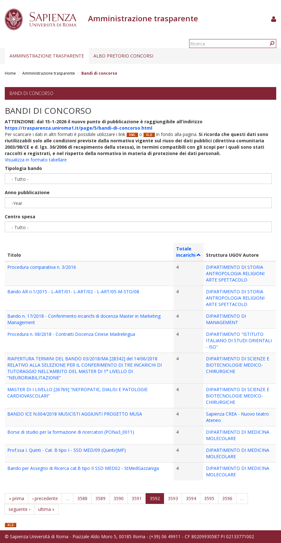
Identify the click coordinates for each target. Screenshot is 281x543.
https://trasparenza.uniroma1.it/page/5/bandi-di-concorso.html (78, 128)
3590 (118, 498)
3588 (82, 498)
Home (10, 73)
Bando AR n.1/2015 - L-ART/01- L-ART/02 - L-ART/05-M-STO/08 (73, 291)
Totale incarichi (188, 252)
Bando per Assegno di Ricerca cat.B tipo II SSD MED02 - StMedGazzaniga (83, 468)
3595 (209, 498)
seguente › (19, 509)
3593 (173, 498)
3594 (191, 498)
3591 (137, 498)
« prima (16, 498)
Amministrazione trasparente (47, 56)
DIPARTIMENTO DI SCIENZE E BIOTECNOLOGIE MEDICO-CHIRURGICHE (237, 365)
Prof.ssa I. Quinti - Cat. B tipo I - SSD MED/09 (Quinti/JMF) (66, 450)
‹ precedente (45, 498)
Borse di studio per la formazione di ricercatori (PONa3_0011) (70, 432)
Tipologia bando (23, 168)
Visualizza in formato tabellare (36, 160)
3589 (100, 498)
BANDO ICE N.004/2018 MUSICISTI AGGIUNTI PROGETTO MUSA (74, 414)
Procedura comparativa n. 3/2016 (41, 267)
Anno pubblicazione (27, 192)
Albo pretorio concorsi (123, 56)
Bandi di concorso (31, 93)
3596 (227, 498)
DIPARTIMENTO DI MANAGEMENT (226, 319)
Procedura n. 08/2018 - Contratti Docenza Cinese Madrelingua (71, 334)
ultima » (46, 509)
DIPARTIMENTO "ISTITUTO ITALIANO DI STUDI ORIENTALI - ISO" (239, 340)
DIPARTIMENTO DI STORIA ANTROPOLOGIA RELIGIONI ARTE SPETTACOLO (235, 273)
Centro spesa (20, 217)
